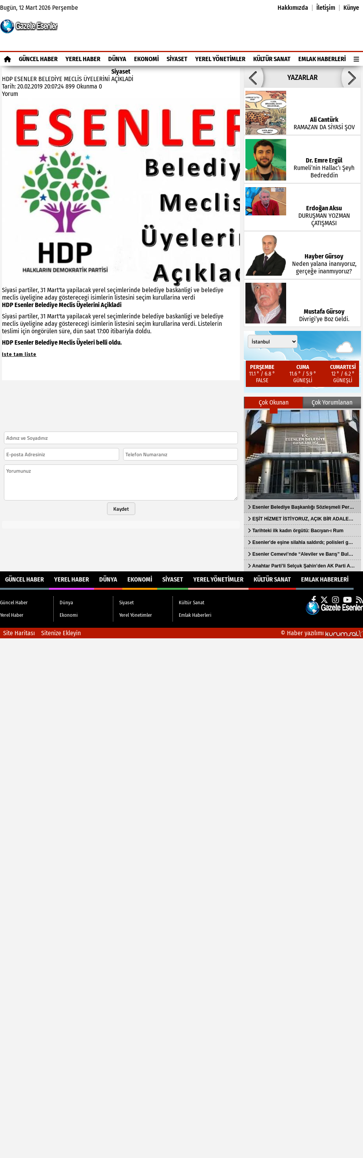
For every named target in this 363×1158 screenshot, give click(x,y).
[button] (253, 77)
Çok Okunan (274, 402)
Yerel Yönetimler (220, 59)
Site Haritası (19, 633)
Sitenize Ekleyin (61, 633)
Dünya (117, 59)
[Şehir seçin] (273, 341)
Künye (351, 8)
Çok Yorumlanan (332, 402)
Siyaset (177, 59)
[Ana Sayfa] (7, 59)
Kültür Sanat (271, 59)
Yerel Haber (82, 59)
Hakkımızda (293, 8)
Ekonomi (146, 59)
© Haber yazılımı (322, 633)
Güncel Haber (38, 59)
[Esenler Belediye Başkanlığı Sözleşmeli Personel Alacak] (302, 454)
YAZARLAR (302, 77)
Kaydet (121, 509)
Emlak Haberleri (322, 59)
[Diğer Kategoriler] (356, 59)
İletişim (325, 8)
